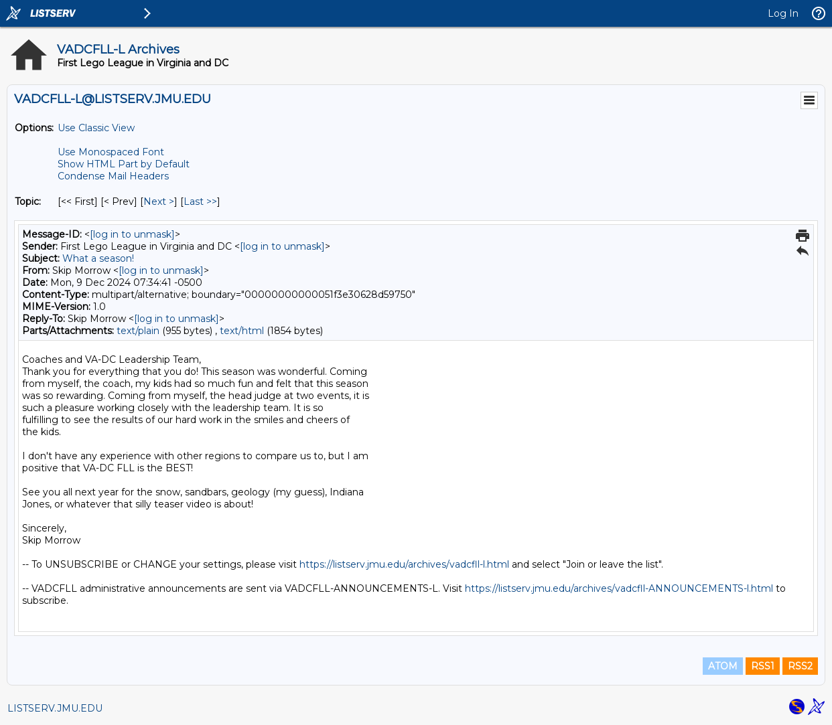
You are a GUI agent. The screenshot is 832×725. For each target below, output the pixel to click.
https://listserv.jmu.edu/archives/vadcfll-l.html (404, 564)
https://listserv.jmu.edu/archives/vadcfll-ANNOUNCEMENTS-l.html (619, 588)
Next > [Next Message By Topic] (158, 201)
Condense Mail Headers (113, 176)
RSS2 (800, 666)
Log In (783, 13)
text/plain (138, 331)
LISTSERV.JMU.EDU (54, 708)
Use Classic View (96, 128)
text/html (242, 331)
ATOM (723, 666)
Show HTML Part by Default (124, 164)
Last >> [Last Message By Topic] (200, 201)
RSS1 (762, 666)
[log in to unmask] (132, 234)
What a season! (98, 258)
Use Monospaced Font (111, 152)
